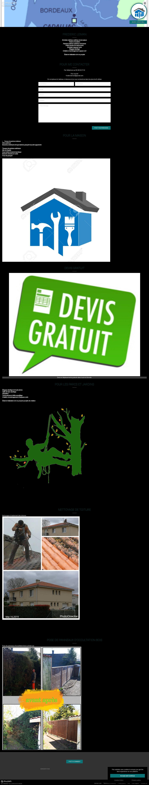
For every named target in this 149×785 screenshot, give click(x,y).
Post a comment (74, 761)
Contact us (144, 783)
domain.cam (98, 783)
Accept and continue (127, 776)
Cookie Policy (118, 780)
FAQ (129, 783)
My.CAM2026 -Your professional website (11, 782)
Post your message (101, 128)
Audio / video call (138, 22)
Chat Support (135, 783)
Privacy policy (122, 783)
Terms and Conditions (109, 783)
